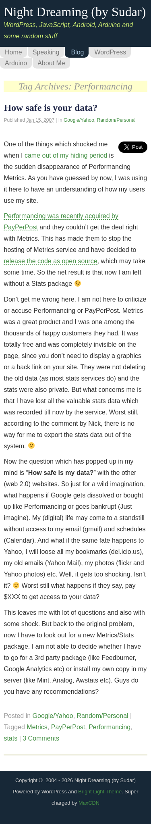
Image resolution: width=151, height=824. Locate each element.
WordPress (110, 52)
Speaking (46, 52)
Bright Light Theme (100, 792)
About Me (51, 63)
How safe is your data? (50, 107)
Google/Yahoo (79, 120)
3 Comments (41, 738)
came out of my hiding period (66, 155)
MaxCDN (89, 803)
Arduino (16, 63)
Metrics (37, 727)
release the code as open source (50, 261)
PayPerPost (68, 727)
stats (10, 738)
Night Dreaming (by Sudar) (75, 11)
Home (13, 52)
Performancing (109, 727)
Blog (77, 52)
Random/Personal (116, 120)
